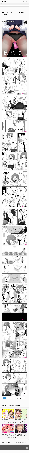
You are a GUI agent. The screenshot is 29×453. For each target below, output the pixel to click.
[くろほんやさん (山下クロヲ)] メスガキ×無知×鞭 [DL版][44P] (21, 436)
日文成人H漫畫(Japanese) (14, 405)
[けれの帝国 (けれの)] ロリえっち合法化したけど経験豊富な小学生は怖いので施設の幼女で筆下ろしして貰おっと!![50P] (8, 437)
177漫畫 (3, 1)
